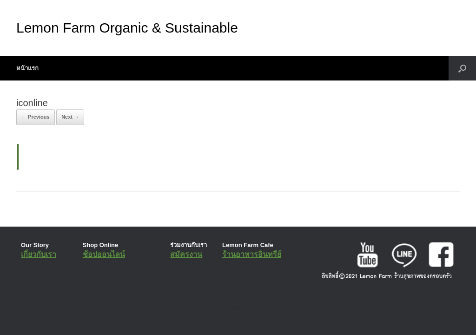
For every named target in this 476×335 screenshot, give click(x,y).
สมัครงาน (186, 254)
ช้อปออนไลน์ (104, 254)
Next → (70, 117)
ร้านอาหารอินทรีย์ (251, 254)
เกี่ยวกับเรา (38, 254)
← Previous (35, 117)
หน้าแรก (27, 68)
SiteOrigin (231, 308)
